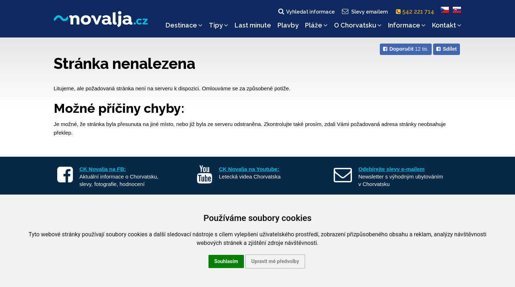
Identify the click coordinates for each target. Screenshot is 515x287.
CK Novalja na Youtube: (249, 169)
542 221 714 (416, 11)
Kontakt (446, 25)
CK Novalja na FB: (102, 169)
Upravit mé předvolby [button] (275, 261)
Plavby (288, 25)
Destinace (184, 25)
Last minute (253, 25)
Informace (407, 25)
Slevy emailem (364, 11)
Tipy (218, 25)
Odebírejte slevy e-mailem (391, 169)
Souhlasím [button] (226, 261)
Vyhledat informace (306, 11)
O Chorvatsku (358, 25)
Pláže (316, 25)
